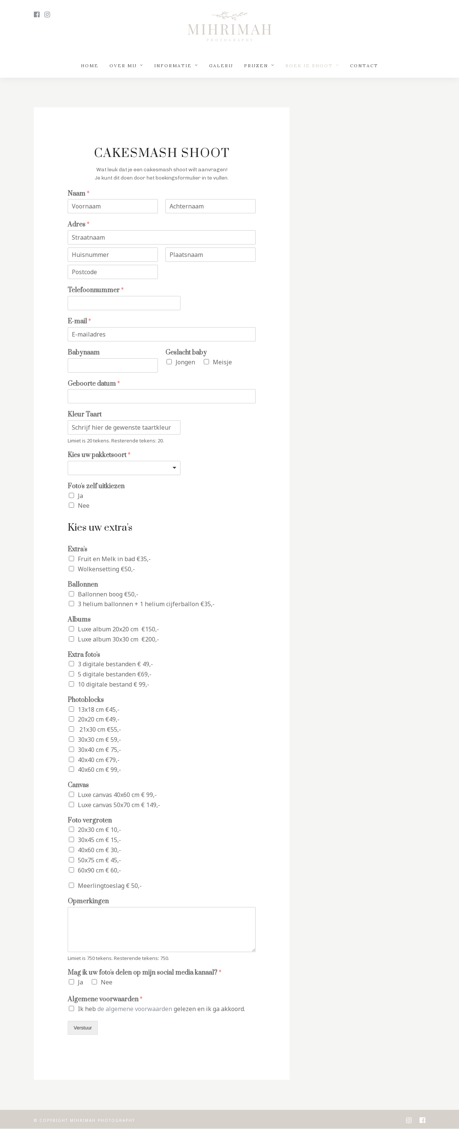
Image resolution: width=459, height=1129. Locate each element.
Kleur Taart (84, 415)
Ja (80, 496)
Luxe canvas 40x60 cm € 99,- (117, 795)
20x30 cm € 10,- (99, 830)
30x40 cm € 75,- (99, 750)
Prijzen (256, 65)
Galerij (221, 65)
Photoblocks (86, 700)
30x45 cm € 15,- (99, 840)
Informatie (173, 65)
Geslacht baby (186, 353)
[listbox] (124, 468)
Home (89, 65)
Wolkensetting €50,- (106, 569)
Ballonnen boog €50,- (108, 594)
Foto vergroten (90, 821)
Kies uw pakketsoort (99, 455)
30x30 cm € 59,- (99, 739)
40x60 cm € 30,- (99, 850)
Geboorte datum (94, 384)
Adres (78, 225)
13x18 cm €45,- (99, 709)
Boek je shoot (309, 65)
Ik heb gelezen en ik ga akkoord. (161, 1009)
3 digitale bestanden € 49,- (115, 664)
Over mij (123, 65)
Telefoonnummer (96, 290)
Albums (79, 620)
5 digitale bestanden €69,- (114, 674)
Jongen (185, 362)
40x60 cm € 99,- (99, 769)
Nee (83, 505)
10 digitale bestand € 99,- (113, 684)
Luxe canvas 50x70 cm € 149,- (119, 805)
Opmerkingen (88, 902)
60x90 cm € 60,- (99, 870)
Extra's (77, 550)
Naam (78, 194)
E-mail (79, 322)
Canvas (78, 785)
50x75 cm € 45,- (99, 860)
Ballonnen (83, 585)
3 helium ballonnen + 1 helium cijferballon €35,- (146, 604)
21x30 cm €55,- (99, 729)
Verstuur (83, 1028)
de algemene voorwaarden (134, 1009)
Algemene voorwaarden (105, 1000)
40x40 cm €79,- (99, 760)
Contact (364, 65)
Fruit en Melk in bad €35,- (114, 559)
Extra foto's (84, 655)
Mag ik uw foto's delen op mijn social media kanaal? (144, 973)
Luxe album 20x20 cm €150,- (118, 629)
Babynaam (84, 353)
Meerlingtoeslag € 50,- (110, 885)
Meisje (222, 362)
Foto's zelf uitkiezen (96, 487)
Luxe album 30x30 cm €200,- (118, 639)
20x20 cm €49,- (99, 719)
